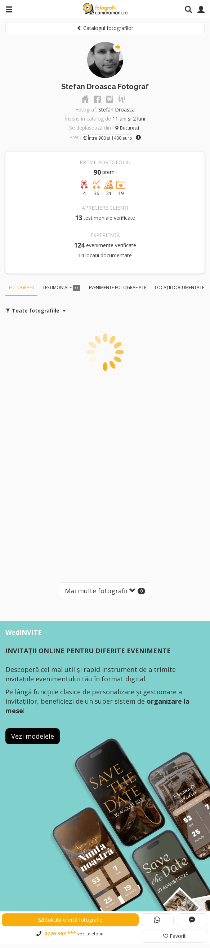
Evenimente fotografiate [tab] (117, 287)
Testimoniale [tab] (61, 287)
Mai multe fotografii (105, 590)
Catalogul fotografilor (105, 28)
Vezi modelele (32, 736)
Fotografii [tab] (21, 287)
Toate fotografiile (35, 310)
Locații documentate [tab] (179, 287)
